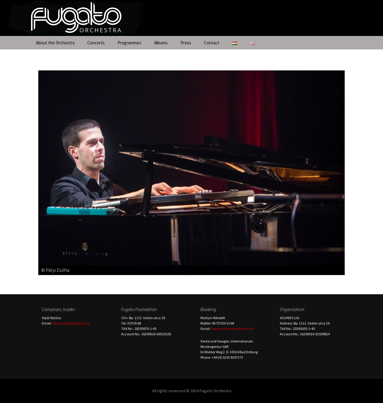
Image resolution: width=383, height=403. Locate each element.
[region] (191, 172)
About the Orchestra (55, 43)
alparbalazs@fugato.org (70, 323)
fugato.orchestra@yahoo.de (232, 328)
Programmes (129, 43)
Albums (161, 43)
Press (185, 43)
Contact (211, 43)
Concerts (96, 43)
